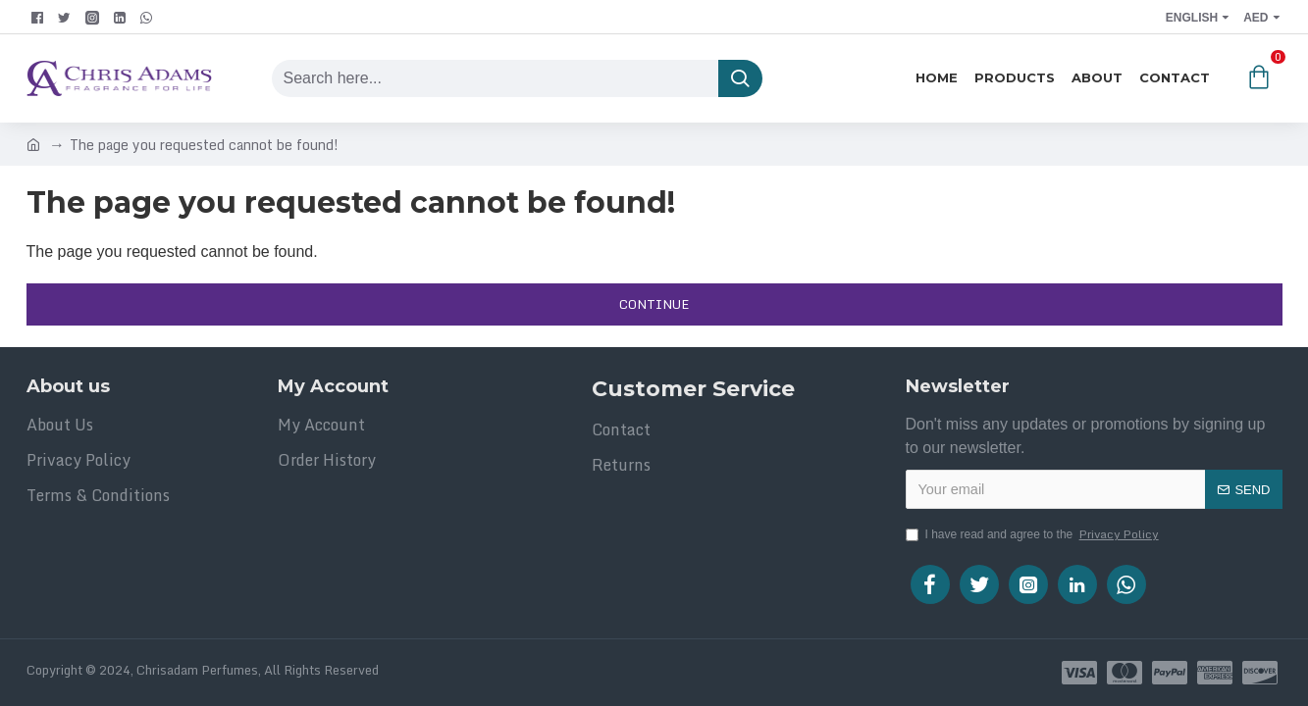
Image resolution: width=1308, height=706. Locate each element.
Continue (654, 304)
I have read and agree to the (1034, 534)
